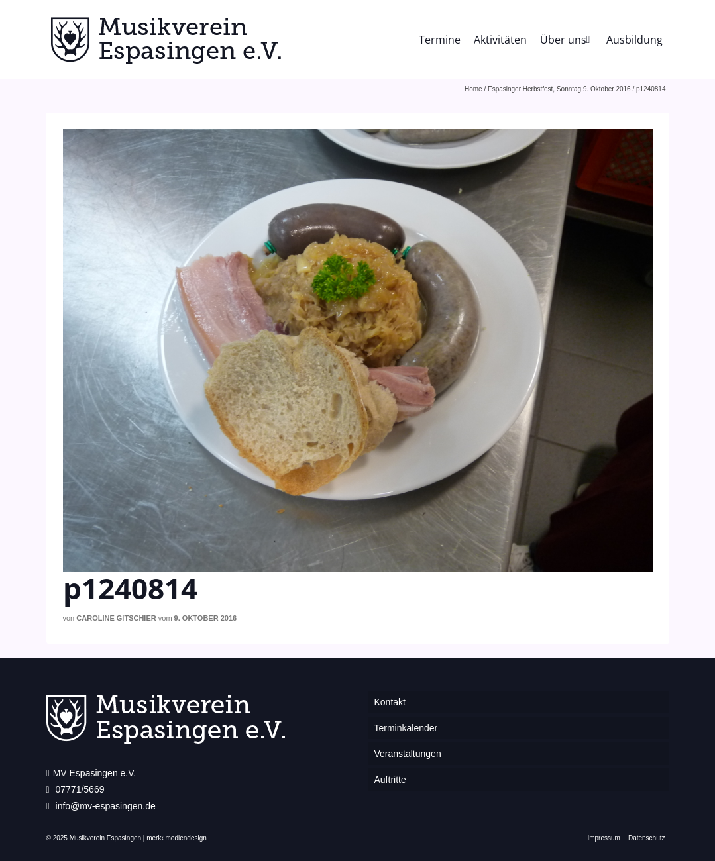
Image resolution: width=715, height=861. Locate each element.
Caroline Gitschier (116, 618)
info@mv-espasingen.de (101, 806)
